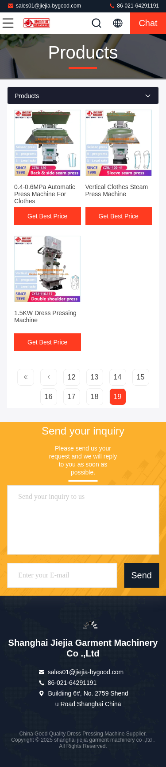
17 (72, 396)
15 (141, 377)
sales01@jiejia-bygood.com (44, 5)
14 (118, 377)
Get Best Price (47, 216)
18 (95, 396)
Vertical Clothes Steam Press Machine (116, 190)
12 (72, 377)
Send (141, 575)
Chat (148, 23)
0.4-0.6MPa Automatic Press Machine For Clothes (44, 194)
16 (49, 396)
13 (95, 377)
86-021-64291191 (133, 5)
